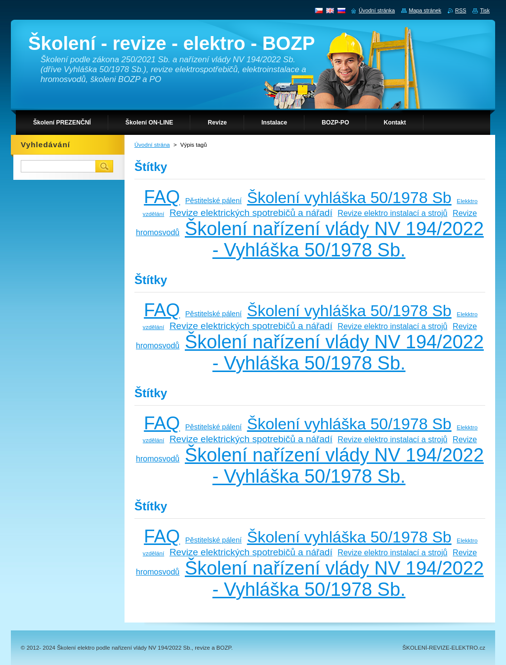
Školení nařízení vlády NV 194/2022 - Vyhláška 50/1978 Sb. (334, 239)
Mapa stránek (425, 10)
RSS (460, 10)
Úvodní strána (152, 145)
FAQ (162, 197)
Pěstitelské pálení (213, 201)
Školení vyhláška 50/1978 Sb (349, 198)
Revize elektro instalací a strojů (392, 212)
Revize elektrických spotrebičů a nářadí (251, 213)
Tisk (485, 10)
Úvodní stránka (377, 10)
